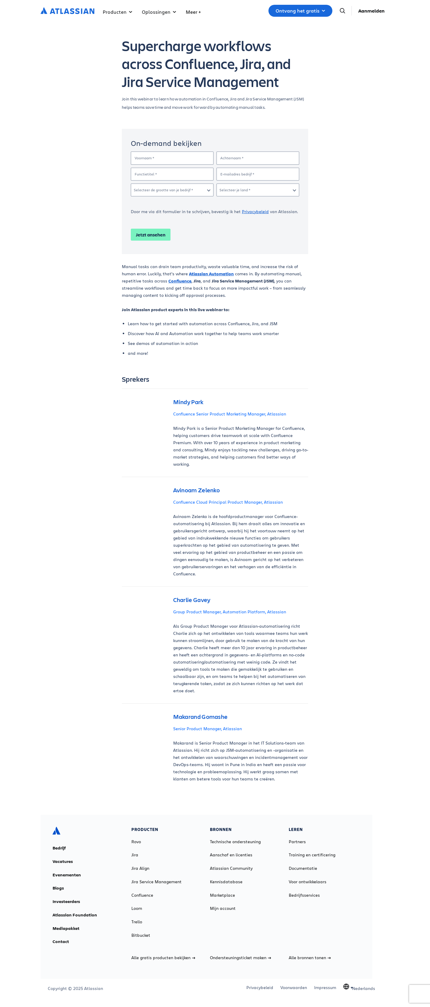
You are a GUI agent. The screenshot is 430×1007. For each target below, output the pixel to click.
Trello (136, 921)
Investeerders (66, 901)
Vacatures (63, 861)
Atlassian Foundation (75, 915)
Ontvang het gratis (300, 10)
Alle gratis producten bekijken (163, 957)
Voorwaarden (293, 987)
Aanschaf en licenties (231, 854)
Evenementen (67, 874)
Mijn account (223, 908)
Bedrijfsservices (304, 895)
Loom (136, 908)
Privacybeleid (255, 211)
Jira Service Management (156, 881)
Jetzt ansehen (150, 234)
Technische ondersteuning (235, 841)
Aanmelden (371, 10)
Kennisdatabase (226, 881)
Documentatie (303, 868)
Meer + (193, 12)
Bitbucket (140, 935)
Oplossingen (159, 12)
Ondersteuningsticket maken (240, 957)
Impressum (325, 987)
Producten (117, 12)
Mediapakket (66, 928)
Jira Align (140, 868)
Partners (297, 841)
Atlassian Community (231, 868)
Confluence (142, 895)
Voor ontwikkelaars (307, 881)
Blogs (58, 888)
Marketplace (222, 895)
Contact (61, 941)
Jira (134, 854)
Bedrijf (59, 848)
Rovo (136, 841)
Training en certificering (312, 854)
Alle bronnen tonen (310, 957)
